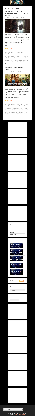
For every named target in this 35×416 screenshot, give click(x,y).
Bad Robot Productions (9, 52)
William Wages (19, 113)
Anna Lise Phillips (10, 103)
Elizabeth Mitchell (8, 107)
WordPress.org (13, 234)
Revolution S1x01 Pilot (24, 60)
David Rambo (26, 105)
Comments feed (13, 232)
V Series (28, 61)
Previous (8, 118)
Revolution (18, 60)
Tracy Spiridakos (23, 61)
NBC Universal (20, 59)
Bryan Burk (20, 104)
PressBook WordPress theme (20, 414)
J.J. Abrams (17, 56)
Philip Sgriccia (13, 60)
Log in (11, 227)
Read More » (9, 48)
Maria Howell (7, 59)
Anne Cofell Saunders (17, 103)
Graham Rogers (8, 56)
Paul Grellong (7, 60)
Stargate (7, 61)
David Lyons (21, 53)
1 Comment (21, 71)
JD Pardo (26, 56)
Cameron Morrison (21, 52)
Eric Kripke (14, 107)
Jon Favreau (11, 57)
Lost (20, 57)
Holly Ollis (13, 56)
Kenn (17, 17)
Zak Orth (17, 63)
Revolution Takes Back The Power (15, 1)
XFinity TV (14, 63)
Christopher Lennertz (9, 53)
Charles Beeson (25, 104)
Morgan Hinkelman (13, 59)
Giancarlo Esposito (19, 107)
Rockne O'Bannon (8, 112)
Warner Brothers (9, 63)
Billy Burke (16, 52)
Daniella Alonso (16, 53)
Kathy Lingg (16, 57)
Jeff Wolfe (7, 57)
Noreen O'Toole (26, 59)
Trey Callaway (7, 113)
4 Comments (22, 17)
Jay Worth (22, 56)
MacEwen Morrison (24, 57)
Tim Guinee (18, 61)
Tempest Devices (12, 61)
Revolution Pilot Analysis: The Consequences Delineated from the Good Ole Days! (16, 13)
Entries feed (12, 230)
